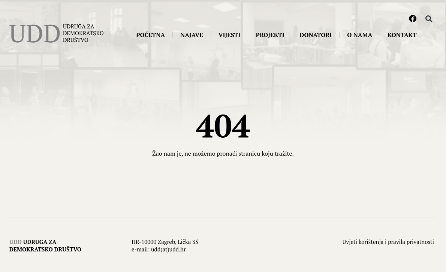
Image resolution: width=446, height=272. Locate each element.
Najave (191, 35)
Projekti (270, 35)
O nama (359, 35)
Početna (150, 35)
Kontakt (402, 35)
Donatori (316, 35)
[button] (428, 19)
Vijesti (230, 35)
